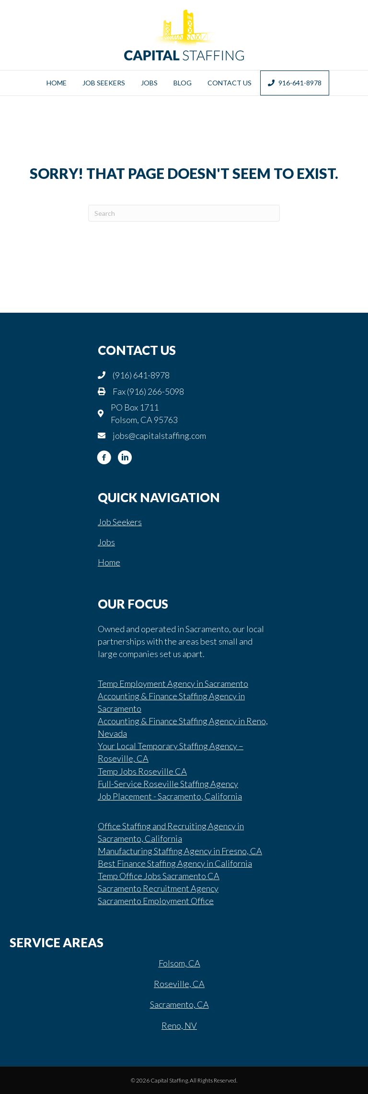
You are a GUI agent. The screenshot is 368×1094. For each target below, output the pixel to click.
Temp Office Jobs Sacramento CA (158, 875)
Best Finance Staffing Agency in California (175, 863)
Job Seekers (103, 83)
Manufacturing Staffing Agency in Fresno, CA (180, 851)
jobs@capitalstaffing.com (159, 435)
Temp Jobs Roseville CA (142, 771)
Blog (182, 83)
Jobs (149, 83)
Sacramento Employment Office (156, 900)
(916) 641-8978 (141, 375)
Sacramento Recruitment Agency (158, 888)
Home (56, 83)
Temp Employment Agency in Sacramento (173, 683)
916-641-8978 (295, 83)
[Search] (184, 213)
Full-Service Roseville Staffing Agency (168, 783)
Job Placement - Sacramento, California (170, 796)
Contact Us (229, 83)
